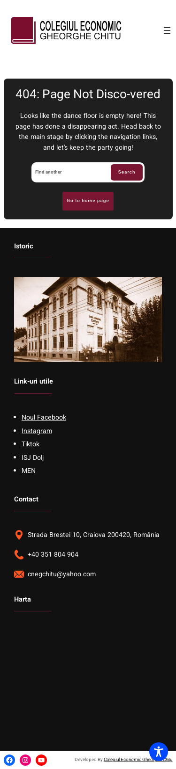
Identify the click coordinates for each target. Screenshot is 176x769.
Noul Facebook (44, 417)
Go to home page (88, 200)
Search (127, 172)
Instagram (37, 431)
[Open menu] (167, 30)
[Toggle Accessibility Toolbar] (158, 751)
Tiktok (30, 444)
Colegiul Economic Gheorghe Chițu (138, 759)
